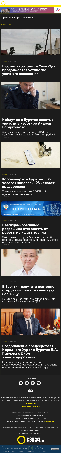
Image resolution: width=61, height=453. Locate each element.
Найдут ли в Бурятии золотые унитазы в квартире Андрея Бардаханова (28, 123)
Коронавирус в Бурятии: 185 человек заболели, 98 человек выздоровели (28, 183)
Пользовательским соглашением (36, 451)
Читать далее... (6, 77)
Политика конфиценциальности (30, 406)
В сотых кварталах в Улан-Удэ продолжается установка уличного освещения (28, 70)
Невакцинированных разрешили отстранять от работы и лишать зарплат (25, 229)
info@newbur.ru (49, 421)
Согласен (55, 449)
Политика (4, 61)
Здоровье (4, 174)
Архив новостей (30, 403)
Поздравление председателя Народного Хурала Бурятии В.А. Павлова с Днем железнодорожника (30, 351)
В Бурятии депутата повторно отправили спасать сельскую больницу (28, 290)
